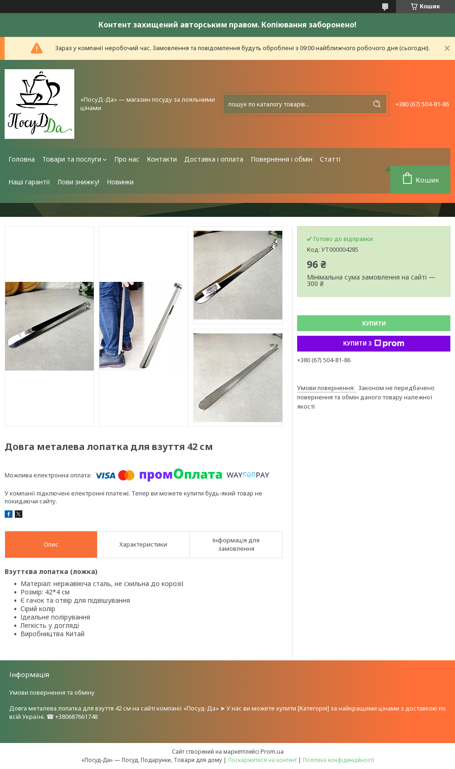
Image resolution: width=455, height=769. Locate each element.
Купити (374, 323)
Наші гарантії (29, 181)
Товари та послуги (71, 159)
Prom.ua (272, 751)
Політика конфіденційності (338, 760)
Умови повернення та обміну (52, 692)
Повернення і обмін (281, 159)
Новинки (120, 181)
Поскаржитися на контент (262, 760)
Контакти (162, 159)
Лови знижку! (78, 181)
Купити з (373, 343)
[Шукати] (377, 104)
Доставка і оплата (213, 159)
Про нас (126, 159)
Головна (21, 159)
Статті (330, 159)
